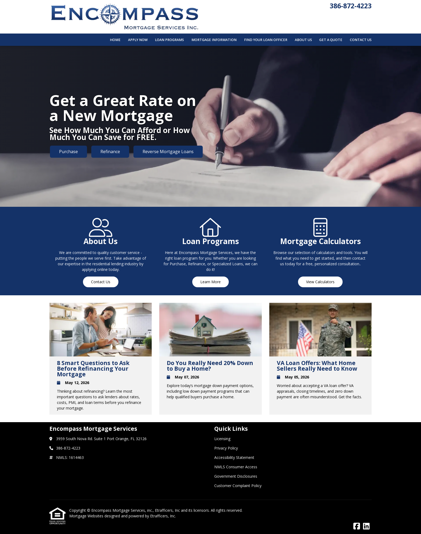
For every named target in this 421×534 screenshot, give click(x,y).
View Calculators (320, 281)
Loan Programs (169, 40)
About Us (303, 40)
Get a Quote (330, 40)
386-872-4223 (351, 5)
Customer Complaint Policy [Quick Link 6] (238, 485)
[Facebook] (356, 526)
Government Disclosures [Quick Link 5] (235, 476)
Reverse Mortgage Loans (168, 151)
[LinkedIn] (366, 526)
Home (115, 40)
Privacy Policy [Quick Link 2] (226, 448)
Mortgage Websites (86, 515)
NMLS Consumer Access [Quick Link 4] (235, 466)
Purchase (68, 151)
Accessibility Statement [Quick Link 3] (234, 457)
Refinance (110, 151)
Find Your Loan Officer (265, 40)
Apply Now (138, 40)
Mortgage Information (214, 40)
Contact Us (361, 40)
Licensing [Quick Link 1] (222, 438)
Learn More (210, 281)
